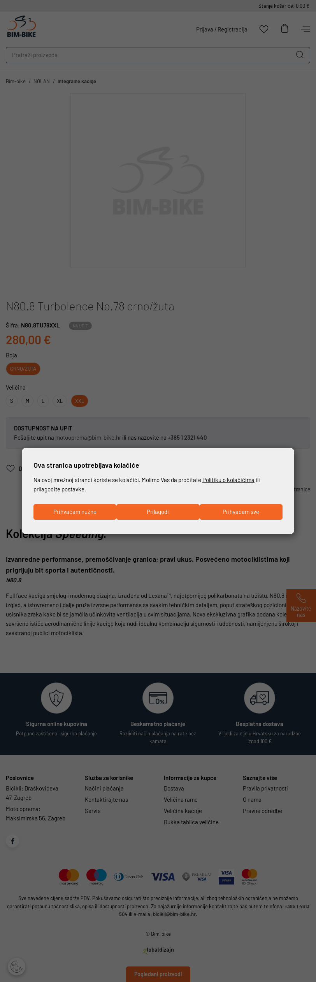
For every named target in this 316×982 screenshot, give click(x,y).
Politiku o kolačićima (228, 479)
